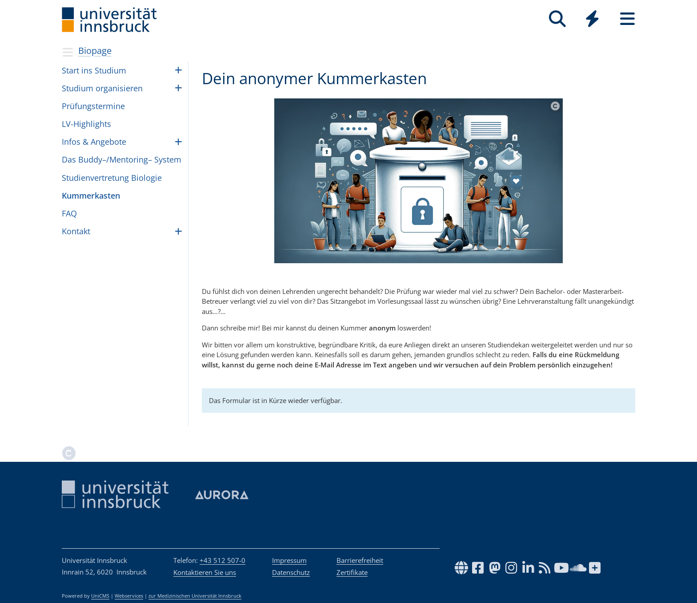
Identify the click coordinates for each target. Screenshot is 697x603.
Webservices (129, 596)
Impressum (289, 560)
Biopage (95, 51)
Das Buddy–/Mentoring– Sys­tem (121, 159)
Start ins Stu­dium (94, 70)
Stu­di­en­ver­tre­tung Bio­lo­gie (112, 177)
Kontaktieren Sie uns (204, 572)
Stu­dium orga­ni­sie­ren (102, 88)
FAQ (69, 213)
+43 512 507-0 (222, 560)
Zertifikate (352, 572)
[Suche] (557, 19)
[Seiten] (627, 19)
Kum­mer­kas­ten (91, 195)
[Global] (592, 20)
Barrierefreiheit (359, 560)
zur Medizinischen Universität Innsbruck (194, 596)
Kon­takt (76, 231)
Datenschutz (291, 572)
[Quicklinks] (592, 19)
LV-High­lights (86, 123)
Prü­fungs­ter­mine (93, 106)
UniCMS (100, 596)
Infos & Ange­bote (94, 141)
